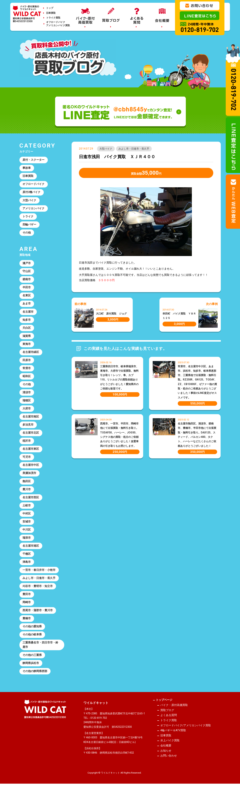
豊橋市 (27, 632)
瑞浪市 (27, 549)
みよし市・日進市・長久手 (134, 148)
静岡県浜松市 (31, 678)
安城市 (27, 532)
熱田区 (27, 491)
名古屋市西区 (31, 507)
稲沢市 (27, 449)
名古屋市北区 (31, 441)
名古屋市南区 (31, 424)
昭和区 (27, 382)
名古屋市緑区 (31, 357)
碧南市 (27, 282)
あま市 (27, 307)
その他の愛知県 (32, 641)
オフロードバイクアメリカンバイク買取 (58, 24)
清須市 (27, 399)
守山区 (27, 274)
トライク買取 (53, 17)
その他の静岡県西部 (35, 687)
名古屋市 (28, 316)
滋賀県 (27, 341)
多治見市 (28, 432)
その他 (27, 235)
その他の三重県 (32, 670)
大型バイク (106, 148)
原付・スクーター (34, 160)
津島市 (27, 574)
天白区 (27, 332)
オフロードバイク (34, 185)
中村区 (27, 524)
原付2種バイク (32, 193)
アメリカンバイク (34, 210)
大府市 (27, 416)
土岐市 (27, 516)
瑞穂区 (27, 407)
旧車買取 (51, 13)
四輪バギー (29, 226)
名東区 (27, 299)
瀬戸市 (27, 266)
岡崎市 (27, 616)
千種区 (27, 566)
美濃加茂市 (29, 482)
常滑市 (27, 374)
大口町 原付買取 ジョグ (111, 313)
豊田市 (27, 607)
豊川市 (27, 499)
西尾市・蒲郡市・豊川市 (38, 624)
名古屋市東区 (31, 457)
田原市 (27, 366)
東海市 (27, 349)
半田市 (27, 291)
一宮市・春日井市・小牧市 (39, 582)
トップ (49, 8)
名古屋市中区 (31, 474)
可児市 (27, 466)
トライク (28, 218)
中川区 (27, 541)
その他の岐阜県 (32, 649)
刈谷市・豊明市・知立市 (38, 599)
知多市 (27, 324)
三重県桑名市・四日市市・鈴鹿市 (40, 660)
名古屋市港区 (31, 557)
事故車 (27, 168)
